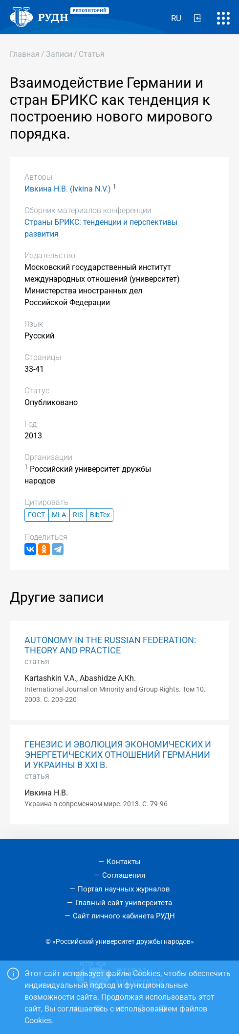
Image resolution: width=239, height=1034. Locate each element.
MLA (59, 515)
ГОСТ (36, 515)
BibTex (100, 515)
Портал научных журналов (124, 889)
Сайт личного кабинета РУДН (124, 916)
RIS (78, 515)
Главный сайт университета (123, 902)
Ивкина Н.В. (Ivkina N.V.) (67, 188)
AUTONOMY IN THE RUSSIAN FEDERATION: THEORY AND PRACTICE (110, 645)
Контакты (124, 861)
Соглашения (123, 875)
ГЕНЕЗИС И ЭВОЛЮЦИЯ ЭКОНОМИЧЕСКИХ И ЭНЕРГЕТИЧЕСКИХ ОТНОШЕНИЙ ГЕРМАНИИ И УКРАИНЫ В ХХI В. (117, 755)
